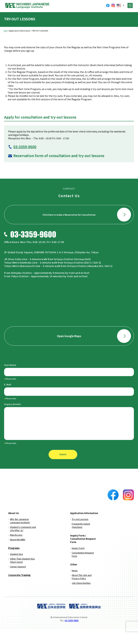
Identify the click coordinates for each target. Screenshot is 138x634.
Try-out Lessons (80, 524)
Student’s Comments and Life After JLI (23, 533)
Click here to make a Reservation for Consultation (87, 214)
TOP (5, 30)
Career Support (18, 571)
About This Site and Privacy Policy (81, 582)
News (75, 575)
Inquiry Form (78, 553)
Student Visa (16, 559)
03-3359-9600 (24, 146)
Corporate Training (19, 580)
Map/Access (16, 540)
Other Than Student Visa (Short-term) (22, 565)
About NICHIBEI (17, 544)
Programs (14, 553)
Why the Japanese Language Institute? (20, 526)
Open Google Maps (94, 336)
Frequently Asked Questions (81, 530)
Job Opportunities (81, 588)
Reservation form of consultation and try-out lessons (58, 155)
